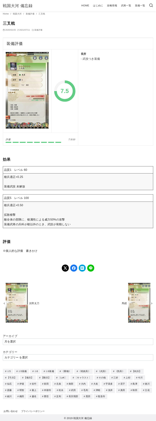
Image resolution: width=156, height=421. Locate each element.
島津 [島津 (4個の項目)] (135, 383)
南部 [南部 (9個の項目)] (71, 383)
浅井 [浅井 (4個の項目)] (110, 389)
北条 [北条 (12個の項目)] (58, 383)
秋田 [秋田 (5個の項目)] (135, 389)
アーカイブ (10, 336)
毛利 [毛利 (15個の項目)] (85, 389)
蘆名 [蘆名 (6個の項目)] (34, 395)
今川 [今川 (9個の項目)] (140, 377)
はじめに (98, 5)
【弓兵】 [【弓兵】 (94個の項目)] (11, 377)
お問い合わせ (11, 410)
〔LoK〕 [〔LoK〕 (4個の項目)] (62, 377)
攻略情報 (112, 5)
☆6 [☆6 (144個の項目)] (36, 371)
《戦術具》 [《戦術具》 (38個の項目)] (84, 371)
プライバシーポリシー (33, 410)
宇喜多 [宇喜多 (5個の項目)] (109, 383)
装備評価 (30, 14)
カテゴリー (10, 351)
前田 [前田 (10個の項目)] (46, 383)
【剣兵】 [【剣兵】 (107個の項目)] (136, 371)
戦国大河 (17, 14)
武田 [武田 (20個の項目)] (73, 389)
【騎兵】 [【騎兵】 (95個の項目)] (45, 377)
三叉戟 (41, 14)
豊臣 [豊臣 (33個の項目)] (46, 395)
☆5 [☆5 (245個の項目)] (9, 371)
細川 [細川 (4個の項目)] (9, 395)
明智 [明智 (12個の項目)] (21, 389)
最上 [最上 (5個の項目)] (34, 389)
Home (6, 14)
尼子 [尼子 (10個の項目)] (122, 383)
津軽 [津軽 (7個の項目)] (98, 389)
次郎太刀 (34, 303)
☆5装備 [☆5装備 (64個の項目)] (22, 371)
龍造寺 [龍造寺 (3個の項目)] (101, 395)
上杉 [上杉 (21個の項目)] (128, 377)
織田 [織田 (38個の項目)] (21, 395)
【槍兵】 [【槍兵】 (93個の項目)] (28, 377)
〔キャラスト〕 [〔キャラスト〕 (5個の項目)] (83, 377)
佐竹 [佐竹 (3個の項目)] (34, 383)
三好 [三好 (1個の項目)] (115, 377)
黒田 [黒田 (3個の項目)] (88, 395)
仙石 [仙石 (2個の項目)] (9, 383)
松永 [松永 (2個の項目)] (61, 389)
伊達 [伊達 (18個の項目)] (21, 383)
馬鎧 (124, 303)
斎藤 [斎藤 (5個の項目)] (9, 389)
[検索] (151, 5)
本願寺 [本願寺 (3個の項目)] (47, 389)
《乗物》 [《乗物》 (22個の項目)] (66, 371)
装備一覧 (140, 5)
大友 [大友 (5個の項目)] (95, 383)
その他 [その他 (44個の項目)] (102, 377)
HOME (85, 5)
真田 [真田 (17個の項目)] (122, 389)
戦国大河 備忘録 (18, 6)
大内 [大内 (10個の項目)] (83, 383)
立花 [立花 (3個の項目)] (147, 389)
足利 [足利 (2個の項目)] (58, 395)
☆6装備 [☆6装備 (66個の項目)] (50, 371)
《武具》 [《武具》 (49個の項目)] (102, 371)
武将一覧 (126, 5)
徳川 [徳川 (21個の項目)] (147, 383)
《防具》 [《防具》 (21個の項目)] (119, 371)
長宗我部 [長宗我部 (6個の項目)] (73, 395)
